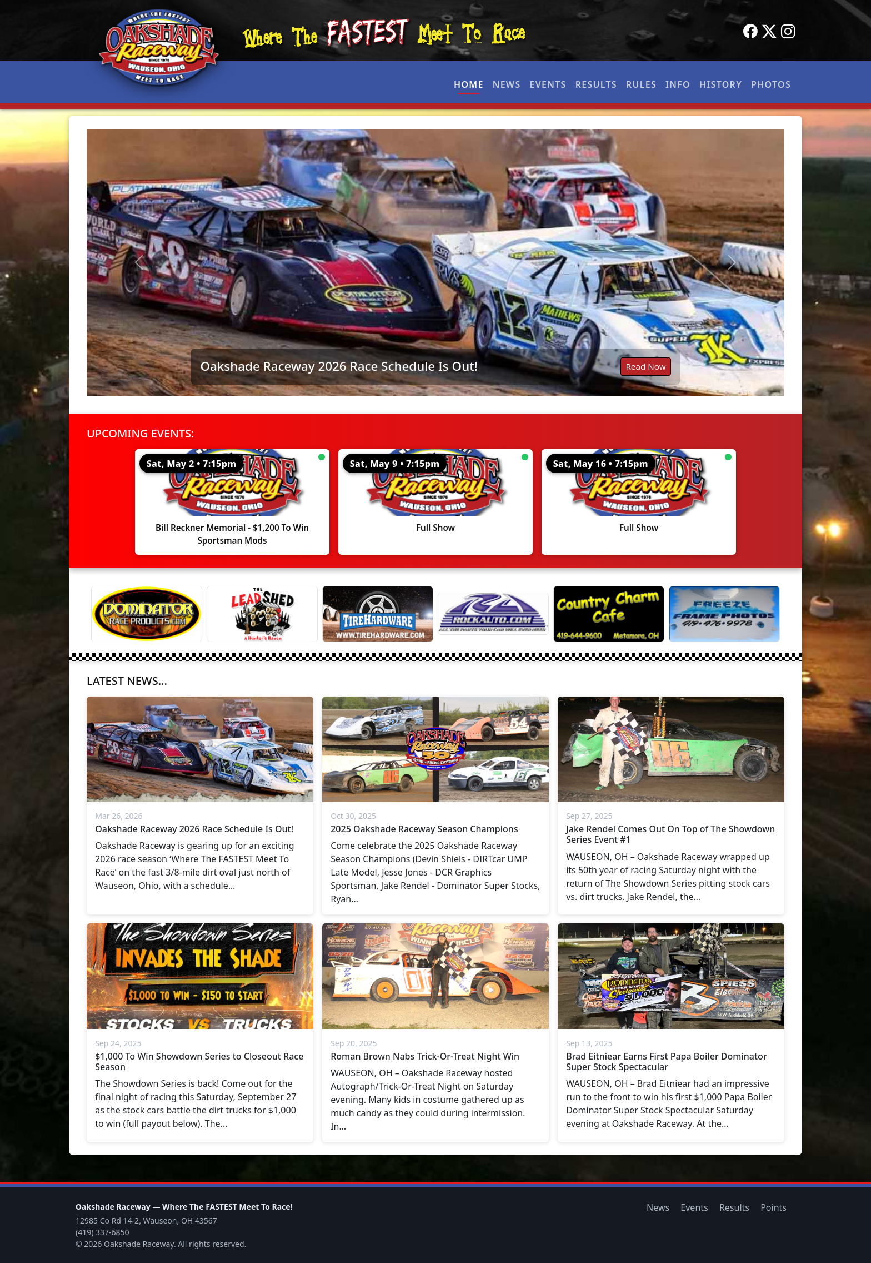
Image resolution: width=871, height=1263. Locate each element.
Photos (771, 84)
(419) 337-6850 (102, 1232)
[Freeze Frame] (724, 614)
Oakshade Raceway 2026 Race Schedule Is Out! (338, 366)
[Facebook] (750, 31)
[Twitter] (769, 31)
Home (469, 84)
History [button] (720, 84)
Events (547, 84)
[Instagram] (788, 31)
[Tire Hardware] (377, 614)
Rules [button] (641, 84)
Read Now (645, 366)
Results (596, 84)
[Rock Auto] (493, 614)
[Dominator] (146, 614)
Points (773, 1207)
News (507, 84)
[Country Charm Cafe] (608, 614)
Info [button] (677, 84)
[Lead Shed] (262, 614)
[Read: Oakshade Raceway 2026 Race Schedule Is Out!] (435, 262)
